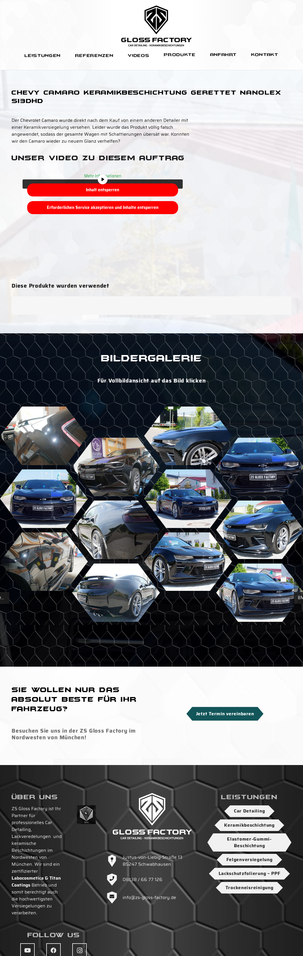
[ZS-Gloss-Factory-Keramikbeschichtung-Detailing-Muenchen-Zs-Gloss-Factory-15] (188, 436)
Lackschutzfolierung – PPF (249, 873)
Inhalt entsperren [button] (102, 190)
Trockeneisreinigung (250, 887)
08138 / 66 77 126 (142, 879)
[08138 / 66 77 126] (115, 880)
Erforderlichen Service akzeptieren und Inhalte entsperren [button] (102, 207)
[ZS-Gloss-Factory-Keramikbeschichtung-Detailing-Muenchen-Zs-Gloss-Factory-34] (44, 498)
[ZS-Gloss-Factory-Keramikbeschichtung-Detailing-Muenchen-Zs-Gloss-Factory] (44, 436)
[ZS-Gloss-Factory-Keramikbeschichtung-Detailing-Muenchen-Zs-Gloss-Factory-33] (188, 498)
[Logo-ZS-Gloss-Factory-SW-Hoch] (157, 26)
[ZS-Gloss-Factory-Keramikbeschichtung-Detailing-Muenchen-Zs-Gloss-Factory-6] (188, 561)
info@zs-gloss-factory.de (149, 897)
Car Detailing (249, 811)
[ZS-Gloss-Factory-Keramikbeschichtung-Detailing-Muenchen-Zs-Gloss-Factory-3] (116, 466)
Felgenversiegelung (249, 859)
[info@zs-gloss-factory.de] (115, 897)
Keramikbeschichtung (249, 825)
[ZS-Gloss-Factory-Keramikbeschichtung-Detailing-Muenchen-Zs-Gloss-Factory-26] (116, 529)
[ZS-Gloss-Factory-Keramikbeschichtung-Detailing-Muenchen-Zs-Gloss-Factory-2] (44, 561)
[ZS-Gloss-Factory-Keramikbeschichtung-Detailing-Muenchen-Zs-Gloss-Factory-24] (116, 592)
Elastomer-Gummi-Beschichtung (249, 842)
